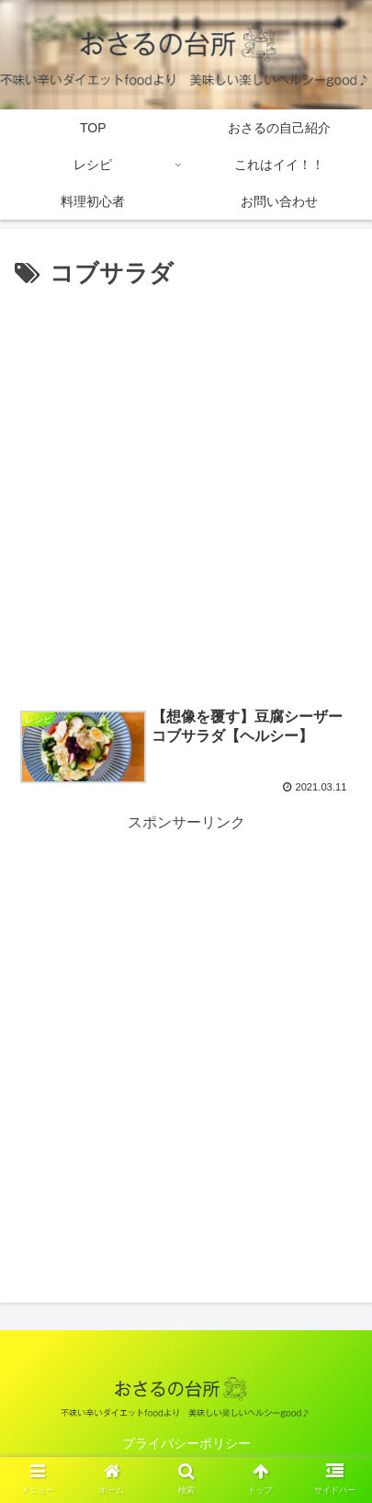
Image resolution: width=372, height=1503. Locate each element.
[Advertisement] (186, 490)
